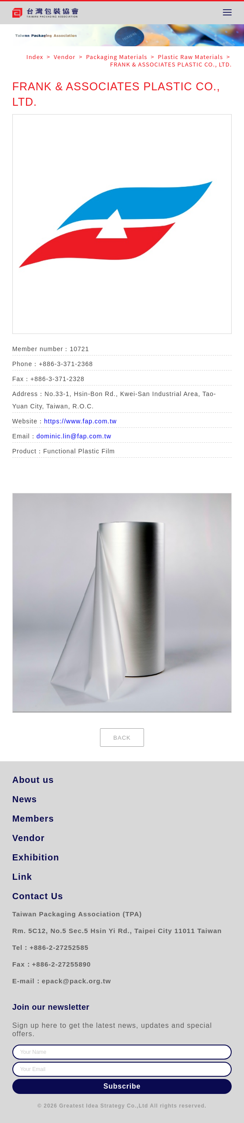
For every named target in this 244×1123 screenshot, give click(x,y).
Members (33, 818)
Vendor (28, 838)
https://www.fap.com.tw (80, 421)
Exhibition (35, 857)
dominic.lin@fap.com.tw (74, 436)
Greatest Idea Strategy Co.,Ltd (103, 1106)
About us (33, 780)
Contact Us (37, 896)
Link (22, 877)
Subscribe (122, 1086)
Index (35, 56)
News (24, 799)
